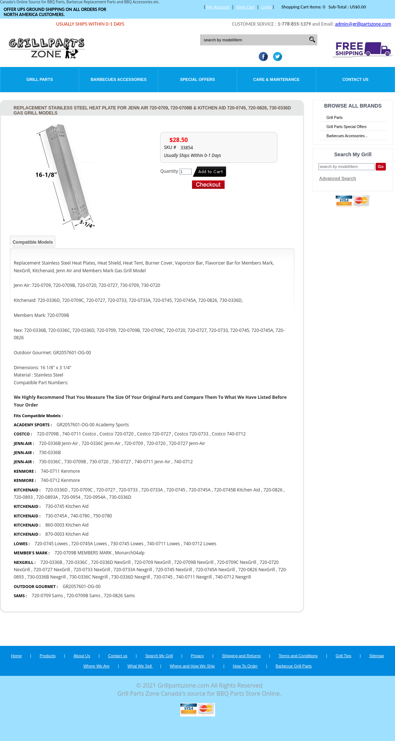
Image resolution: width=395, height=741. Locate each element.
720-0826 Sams (119, 595)
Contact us (118, 656)
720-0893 (23, 497)
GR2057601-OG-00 (82, 586)
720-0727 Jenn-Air (187, 443)
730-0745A (56, 516)
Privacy (197, 656)
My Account (217, 7)
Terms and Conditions (298, 656)
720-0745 (175, 490)
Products (47, 656)
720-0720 (156, 443)
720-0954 (70, 497)
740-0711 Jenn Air (152, 462)
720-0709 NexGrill (152, 562)
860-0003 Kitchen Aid (67, 525)
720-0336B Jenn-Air (58, 443)
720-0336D (56, 490)
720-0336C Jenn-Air (101, 443)
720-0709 (133, 443)
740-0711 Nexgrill (194, 577)
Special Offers (197, 79)
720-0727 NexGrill (52, 569)
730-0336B (50, 452)
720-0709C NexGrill (236, 562)
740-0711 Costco (79, 434)
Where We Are (96, 666)
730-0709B (75, 462)
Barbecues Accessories (118, 79)
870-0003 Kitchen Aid (67, 534)
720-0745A (199, 490)
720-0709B (48, 434)
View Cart (245, 7)
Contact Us (355, 79)
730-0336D (120, 497)
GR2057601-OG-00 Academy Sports (93, 425)
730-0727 (121, 462)
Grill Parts (39, 79)
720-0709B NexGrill (194, 562)
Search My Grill (159, 656)
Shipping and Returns (241, 656)
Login (266, 7)
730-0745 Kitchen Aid (67, 506)
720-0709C (82, 490)
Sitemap (376, 656)
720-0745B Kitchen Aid (237, 490)
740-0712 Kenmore (60, 480)
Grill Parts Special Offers (346, 127)
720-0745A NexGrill (215, 569)
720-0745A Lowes (89, 543)
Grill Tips (343, 656)
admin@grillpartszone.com (363, 24)
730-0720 (98, 462)
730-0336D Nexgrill (130, 577)
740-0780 (80, 516)
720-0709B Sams (83, 595)
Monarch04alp (130, 553)
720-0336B (51, 562)
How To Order (245, 666)
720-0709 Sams (47, 595)
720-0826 (273, 490)
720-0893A (47, 497)
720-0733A (152, 490)
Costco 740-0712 (229, 434)
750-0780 (102, 516)
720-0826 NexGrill (256, 569)
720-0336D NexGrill (111, 562)
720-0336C (76, 562)
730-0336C (49, 462)
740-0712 (183, 462)
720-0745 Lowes (50, 543)
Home (16, 656)
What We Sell (140, 666)
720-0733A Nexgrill (133, 569)
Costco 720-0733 (191, 434)
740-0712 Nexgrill (233, 577)
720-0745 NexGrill (173, 569)
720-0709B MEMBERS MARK (83, 553)
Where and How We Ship (192, 666)
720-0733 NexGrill (92, 569)
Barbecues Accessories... (347, 136)
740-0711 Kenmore (60, 471)
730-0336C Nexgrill (89, 577)
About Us (82, 656)
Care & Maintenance (276, 79)
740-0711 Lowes (163, 543)
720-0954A (95, 497)
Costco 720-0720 (117, 434)
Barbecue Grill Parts (293, 666)
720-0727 (105, 490)
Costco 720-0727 (154, 434)
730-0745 (163, 577)
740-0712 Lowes (199, 543)
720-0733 (128, 490)
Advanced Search (337, 178)
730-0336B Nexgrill (46, 577)
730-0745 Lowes (126, 543)
